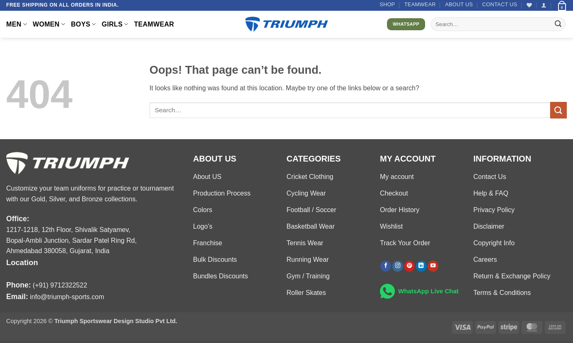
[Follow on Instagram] (397, 266)
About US (459, 4)
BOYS (83, 24)
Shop (387, 4)
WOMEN (49, 24)
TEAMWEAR (420, 4)
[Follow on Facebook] (385, 266)
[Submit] (558, 24)
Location (22, 262)
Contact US (499, 4)
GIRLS (115, 24)
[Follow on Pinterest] (409, 266)
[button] (543, 5)
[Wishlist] (529, 5)
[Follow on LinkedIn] (421, 266)
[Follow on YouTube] (433, 266)
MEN (16, 24)
